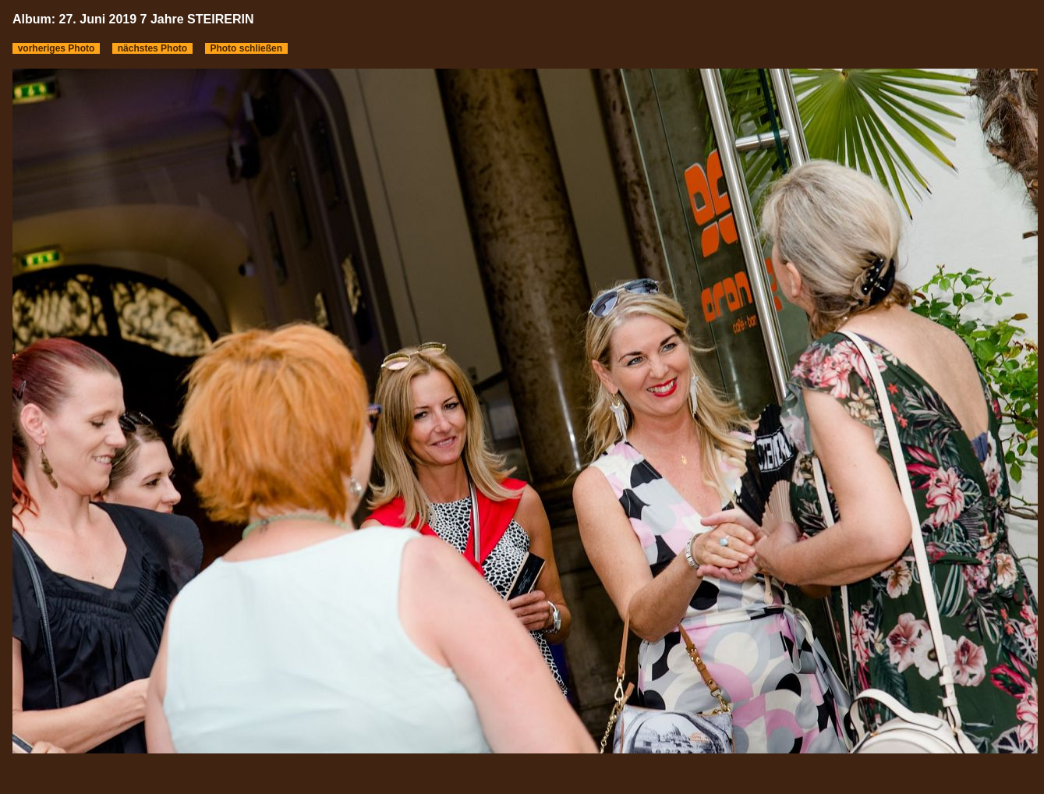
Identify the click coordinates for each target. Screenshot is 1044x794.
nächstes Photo (152, 48)
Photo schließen (246, 48)
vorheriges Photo (56, 48)
